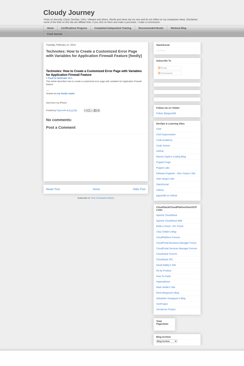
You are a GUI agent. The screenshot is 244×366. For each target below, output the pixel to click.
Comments (165, 73)
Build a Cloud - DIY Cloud (169, 226)
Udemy (160, 190)
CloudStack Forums (166, 254)
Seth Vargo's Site (165, 178)
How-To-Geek (163, 276)
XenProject (162, 304)
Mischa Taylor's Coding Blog (171, 156)
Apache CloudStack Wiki (169, 220)
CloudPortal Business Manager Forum (176, 243)
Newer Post (53, 189)
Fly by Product (163, 270)
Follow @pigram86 (166, 113)
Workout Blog (178, 28)
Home (50, 28)
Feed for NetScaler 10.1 (60, 78)
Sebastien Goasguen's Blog (170, 298)
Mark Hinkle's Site (165, 287)
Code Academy (164, 140)
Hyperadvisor (163, 281)
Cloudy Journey (69, 12)
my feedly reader (66, 93)
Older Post (139, 189)
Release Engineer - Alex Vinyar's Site (175, 173)
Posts (162, 68)
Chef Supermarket (166, 134)
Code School (163, 145)
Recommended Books (151, 28)
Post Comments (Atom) (102, 198)
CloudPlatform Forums (168, 237)
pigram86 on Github (166, 195)
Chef (158, 129)
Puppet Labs (163, 167)
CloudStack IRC (164, 259)
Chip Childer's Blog (166, 231)
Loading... (161, 50)
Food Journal (54, 34)
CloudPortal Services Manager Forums (176, 248)
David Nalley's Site (166, 265)
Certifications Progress (74, 28)
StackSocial (162, 184)
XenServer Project (166, 309)
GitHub (160, 151)
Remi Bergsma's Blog (167, 292)
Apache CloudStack (166, 215)
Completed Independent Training (112, 28)
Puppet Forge (163, 162)
